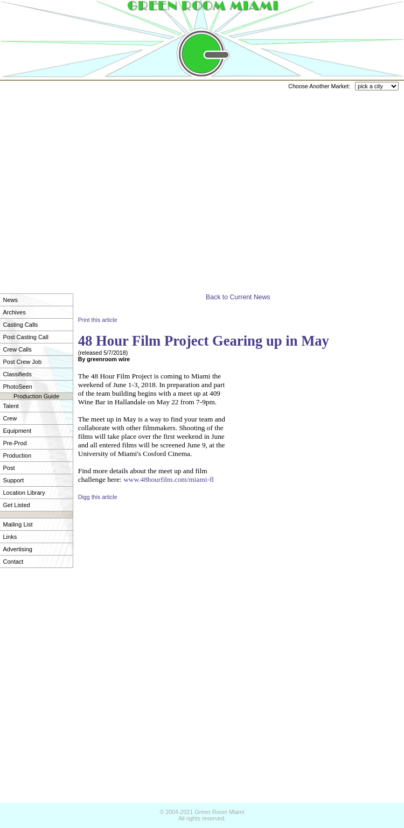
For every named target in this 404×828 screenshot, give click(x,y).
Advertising (17, 549)
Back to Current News (238, 297)
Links (10, 537)
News (10, 300)
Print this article (97, 320)
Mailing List (18, 524)
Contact (13, 561)
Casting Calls (20, 324)
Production (17, 455)
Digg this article (97, 497)
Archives (14, 312)
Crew (10, 418)
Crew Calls (17, 349)
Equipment (17, 430)
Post (9, 468)
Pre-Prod (15, 443)
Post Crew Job (22, 362)
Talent (11, 406)
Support (13, 480)
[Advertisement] (101, 182)
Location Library (24, 492)
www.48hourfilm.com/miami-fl (168, 479)
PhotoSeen (17, 386)
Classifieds (17, 374)
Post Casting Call (25, 337)
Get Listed (16, 505)
